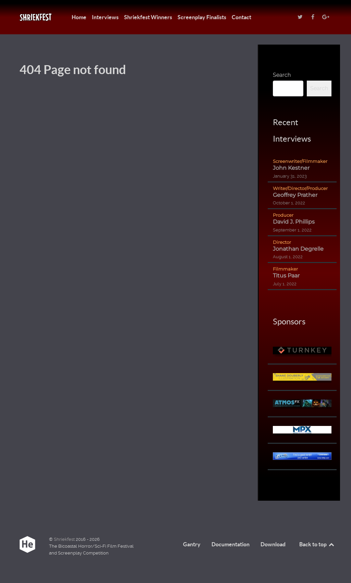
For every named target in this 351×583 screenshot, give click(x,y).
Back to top (317, 544)
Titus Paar (286, 275)
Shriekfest (65, 539)
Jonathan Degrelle (298, 249)
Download (273, 544)
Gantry (192, 544)
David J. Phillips (294, 221)
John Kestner (291, 168)
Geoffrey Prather (295, 195)
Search (282, 75)
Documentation (230, 544)
